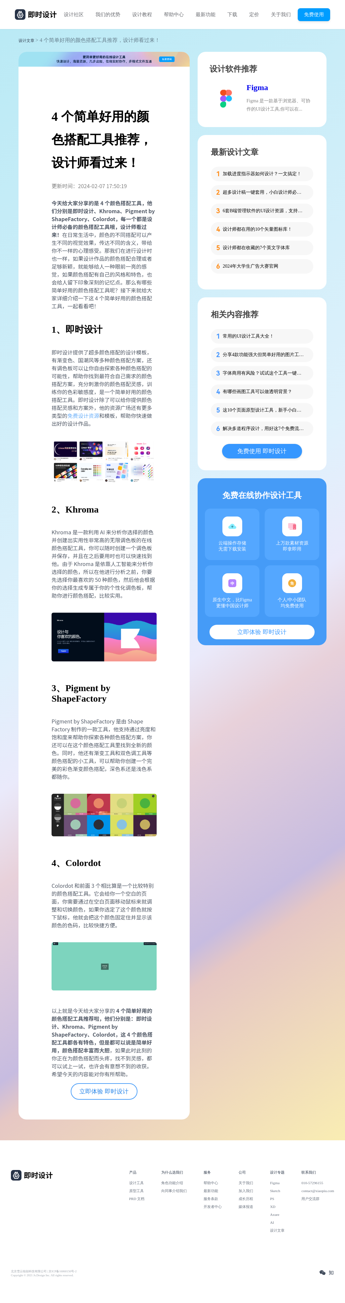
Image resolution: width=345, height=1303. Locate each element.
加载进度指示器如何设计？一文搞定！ (262, 173)
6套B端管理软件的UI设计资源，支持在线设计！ (264, 210)
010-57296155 (312, 1183)
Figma (257, 87)
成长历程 (246, 1199)
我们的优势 (108, 14)
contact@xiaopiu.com (317, 1191)
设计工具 (136, 1183)
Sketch (275, 1191)
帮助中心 (174, 14)
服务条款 (211, 1199)
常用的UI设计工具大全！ (248, 336)
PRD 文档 (137, 1199)
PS (272, 1199)
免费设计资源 (83, 415)
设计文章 (26, 40)
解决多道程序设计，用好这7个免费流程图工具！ (264, 428)
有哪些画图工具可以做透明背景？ (257, 391)
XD (272, 1207)
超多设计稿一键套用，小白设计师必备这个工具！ (264, 192)
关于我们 (281, 14)
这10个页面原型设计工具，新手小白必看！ (264, 410)
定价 (254, 14)
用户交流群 (310, 1199)
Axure (274, 1215)
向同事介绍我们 (174, 1191)
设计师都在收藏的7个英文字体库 (256, 247)
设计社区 (74, 14)
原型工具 (136, 1191)
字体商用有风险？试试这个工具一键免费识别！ (264, 373)
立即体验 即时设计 (104, 1091)
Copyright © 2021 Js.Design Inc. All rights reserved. (42, 1275)
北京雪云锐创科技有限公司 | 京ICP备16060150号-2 (44, 1271)
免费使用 (314, 14)
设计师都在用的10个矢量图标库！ (257, 229)
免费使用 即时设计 (262, 451)
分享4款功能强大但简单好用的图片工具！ (264, 354)
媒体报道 (246, 1207)
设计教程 (142, 14)
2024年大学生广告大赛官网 (250, 266)
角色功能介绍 (172, 1183)
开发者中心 (213, 1207)
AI (272, 1222)
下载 (232, 14)
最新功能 (205, 14)
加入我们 (246, 1191)
